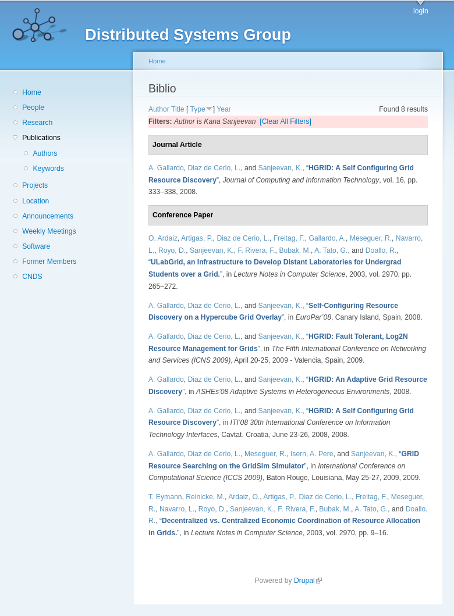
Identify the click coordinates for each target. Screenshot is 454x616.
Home (31, 92)
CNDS (32, 277)
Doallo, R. (381, 250)
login (420, 11)
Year (224, 109)
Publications (41, 138)
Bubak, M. (295, 250)
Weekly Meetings (49, 231)
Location (35, 201)
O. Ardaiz (163, 238)
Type (197, 109)
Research (37, 123)
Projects (35, 185)
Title (178, 109)
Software (36, 246)
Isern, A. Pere (312, 454)
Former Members (49, 261)
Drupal (308, 580)
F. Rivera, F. (256, 250)
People (33, 107)
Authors (45, 153)
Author (158, 109)
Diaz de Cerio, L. (214, 168)
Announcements (47, 216)
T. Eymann (165, 497)
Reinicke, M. (205, 497)
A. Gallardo (166, 168)
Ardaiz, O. (244, 497)
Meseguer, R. (371, 238)
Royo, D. (172, 250)
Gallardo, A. (327, 238)
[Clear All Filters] (285, 121)
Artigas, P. (197, 238)
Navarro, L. (176, 509)
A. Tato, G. (330, 250)
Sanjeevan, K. (280, 168)
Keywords (48, 168)
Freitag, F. (289, 238)
